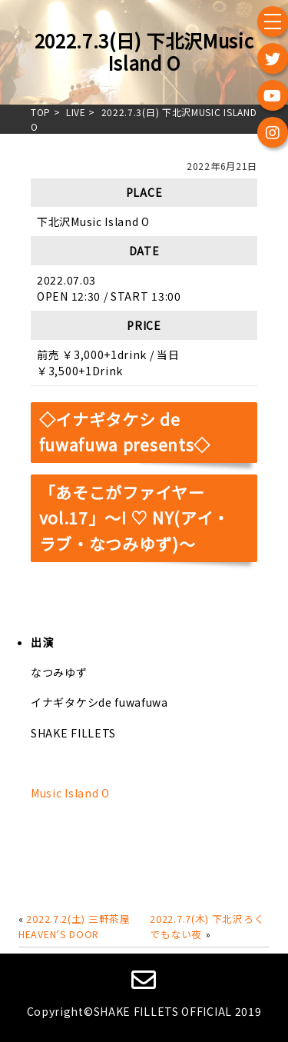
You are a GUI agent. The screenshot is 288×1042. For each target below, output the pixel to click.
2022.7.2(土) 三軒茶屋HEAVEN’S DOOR (74, 926)
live (76, 111)
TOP (41, 111)
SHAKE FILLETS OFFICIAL (163, 1011)
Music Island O (70, 793)
